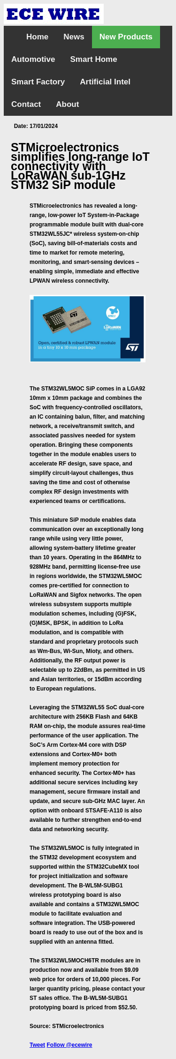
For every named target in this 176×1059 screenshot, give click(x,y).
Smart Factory (38, 81)
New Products (126, 36)
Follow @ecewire (69, 1045)
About (67, 104)
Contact (26, 104)
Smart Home (93, 59)
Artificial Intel (105, 81)
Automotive (33, 59)
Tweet (37, 1045)
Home (37, 36)
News (73, 36)
